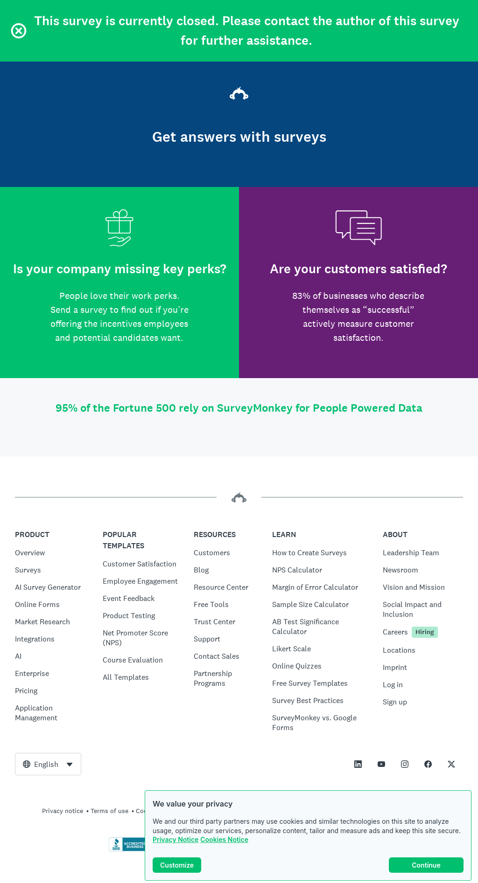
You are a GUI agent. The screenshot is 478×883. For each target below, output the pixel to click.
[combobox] (48, 764)
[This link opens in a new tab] (358, 764)
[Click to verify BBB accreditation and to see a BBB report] (128, 849)
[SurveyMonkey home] (239, 94)
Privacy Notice (175, 844)
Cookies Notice (224, 844)
